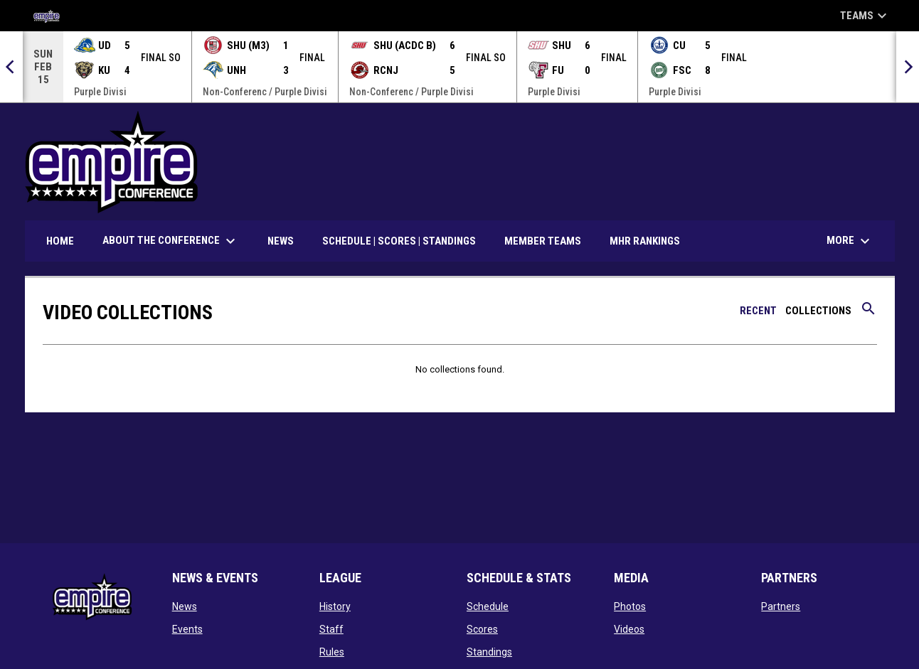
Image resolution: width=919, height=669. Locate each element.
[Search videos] (868, 312)
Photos (630, 605)
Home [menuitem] (60, 240)
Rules (331, 651)
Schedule (488, 605)
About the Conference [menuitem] (170, 240)
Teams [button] (865, 15)
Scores (482, 628)
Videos (629, 628)
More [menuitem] (850, 240)
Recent (758, 310)
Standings (489, 651)
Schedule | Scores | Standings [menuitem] (399, 240)
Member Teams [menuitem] (542, 240)
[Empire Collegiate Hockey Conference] (51, 15)
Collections (818, 310)
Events (187, 628)
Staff (331, 628)
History (335, 605)
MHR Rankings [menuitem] (645, 240)
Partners (780, 605)
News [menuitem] (280, 240)
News (184, 605)
